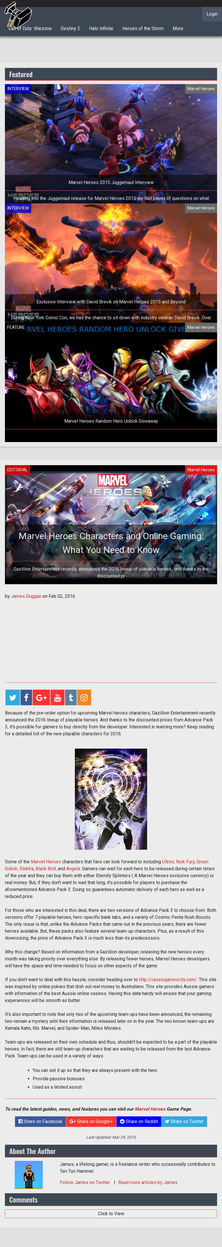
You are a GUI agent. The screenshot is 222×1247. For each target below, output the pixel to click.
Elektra (27, 868)
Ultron (168, 861)
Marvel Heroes (46, 861)
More (178, 28)
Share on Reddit (139, 1121)
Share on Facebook (40, 1121)
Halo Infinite (101, 28)
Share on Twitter (184, 1121)
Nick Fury (185, 861)
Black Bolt (46, 868)
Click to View (111, 1213)
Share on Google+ (91, 1121)
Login (212, 14)
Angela (73, 868)
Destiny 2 (70, 28)
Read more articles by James (147, 1182)
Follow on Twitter (85, 1182)
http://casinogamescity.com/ (168, 979)
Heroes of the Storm (143, 28)
